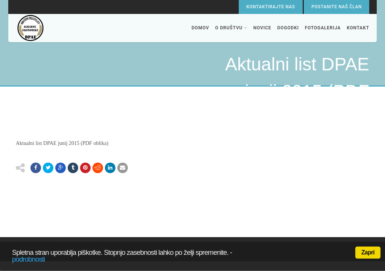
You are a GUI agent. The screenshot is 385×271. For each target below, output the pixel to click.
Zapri (367, 252)
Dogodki (288, 27)
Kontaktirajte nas (270, 6)
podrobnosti (28, 259)
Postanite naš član (336, 6)
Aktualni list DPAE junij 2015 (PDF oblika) (62, 143)
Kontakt (358, 27)
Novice (262, 27)
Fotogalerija (323, 27)
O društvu (231, 27)
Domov (200, 27)
